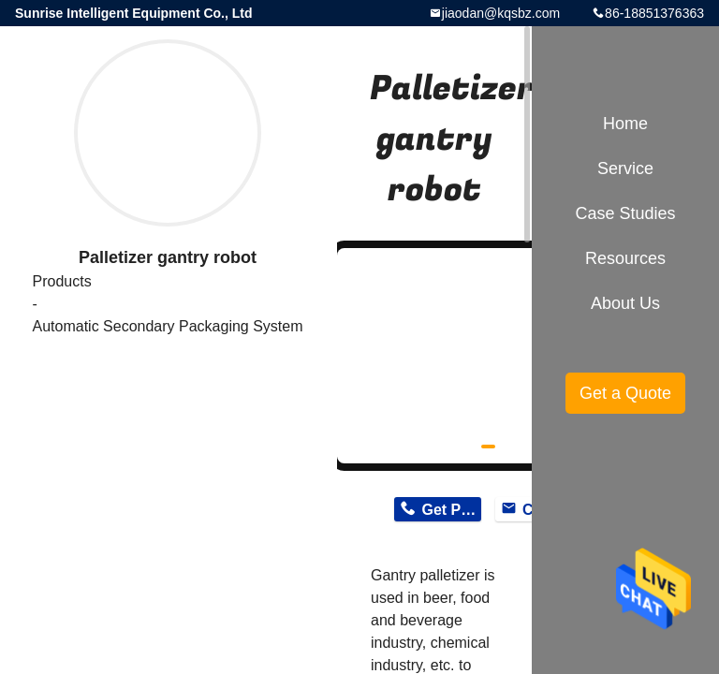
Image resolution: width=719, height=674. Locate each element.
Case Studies (625, 213)
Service (625, 168)
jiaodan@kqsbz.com (501, 13)
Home (625, 123)
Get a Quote (625, 393)
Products (61, 281)
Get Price (450, 510)
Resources (625, 258)
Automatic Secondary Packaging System (167, 326)
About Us (625, 303)
